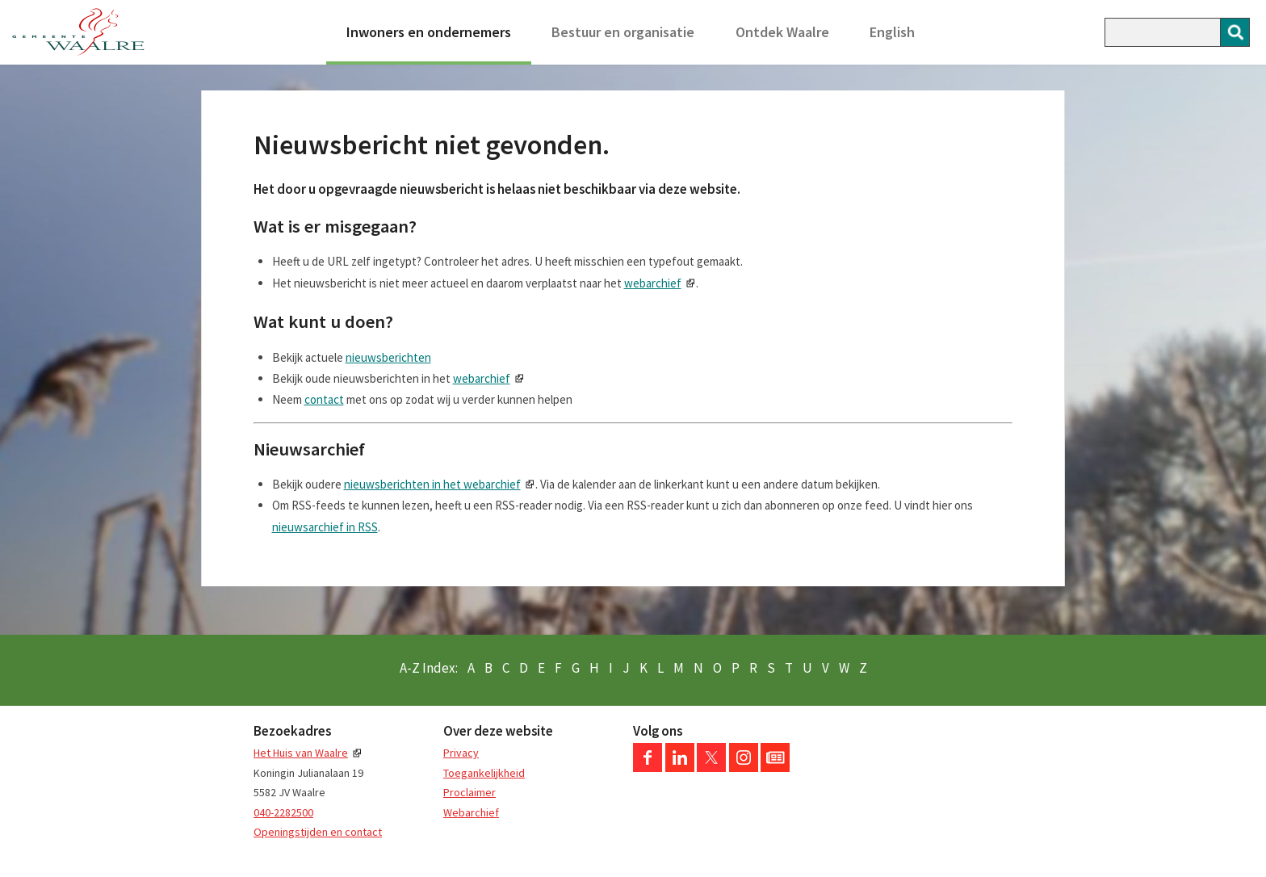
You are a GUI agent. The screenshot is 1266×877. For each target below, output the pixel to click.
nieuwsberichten (388, 357)
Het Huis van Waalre (301, 752)
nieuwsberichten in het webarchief (432, 484)
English (892, 32)
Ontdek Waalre (782, 32)
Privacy (461, 752)
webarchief (652, 283)
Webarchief (471, 812)
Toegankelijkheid (484, 773)
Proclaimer (469, 792)
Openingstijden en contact (318, 832)
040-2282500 (283, 812)
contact (324, 399)
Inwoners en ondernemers (428, 32)
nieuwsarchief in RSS (325, 527)
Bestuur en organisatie (622, 32)
